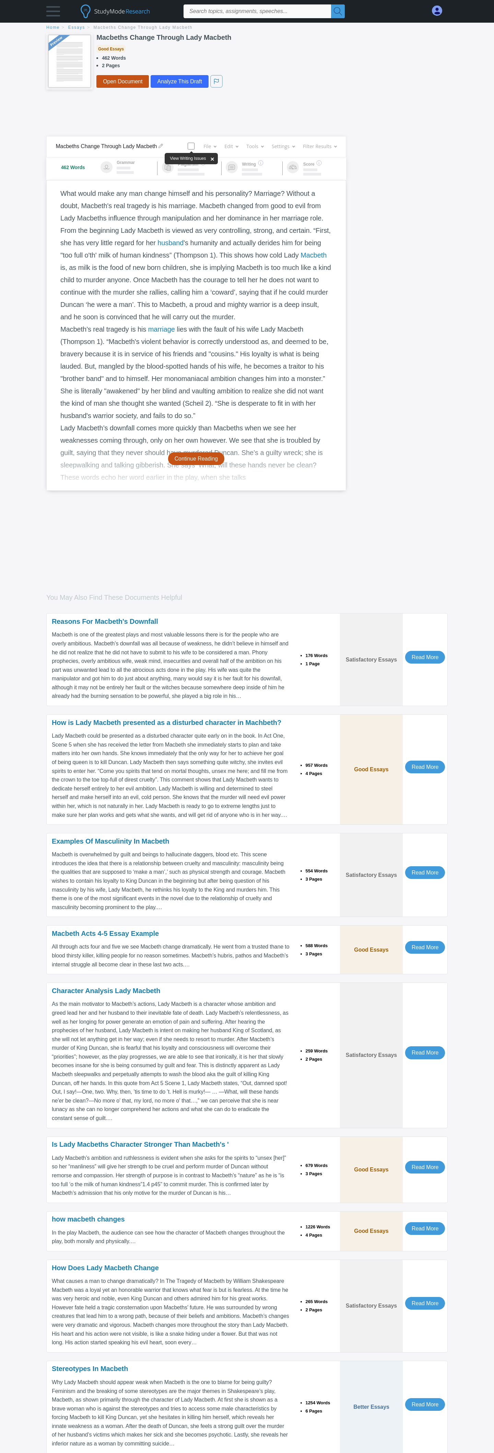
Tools (254, 146)
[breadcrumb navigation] (247, 28)
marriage (161, 329)
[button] (53, 13)
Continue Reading (196, 459)
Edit (231, 146)
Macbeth (314, 255)
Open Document (122, 81)
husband (170, 243)
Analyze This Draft (179, 81)
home (53, 27)
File (209, 146)
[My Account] (440, 11)
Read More (425, 657)
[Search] (338, 11)
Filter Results (320, 146)
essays (76, 27)
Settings (283, 146)
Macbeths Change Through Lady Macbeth (143, 27)
